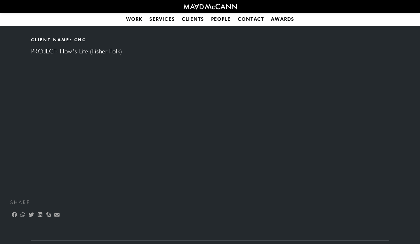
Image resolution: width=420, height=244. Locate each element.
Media (250, 114)
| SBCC (276, 114)
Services (162, 19)
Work (134, 19)
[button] (5, 78)
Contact (251, 19)
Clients (193, 19)
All (138, 114)
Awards (282, 19)
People (221, 19)
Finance (162, 114)
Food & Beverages (208, 114)
